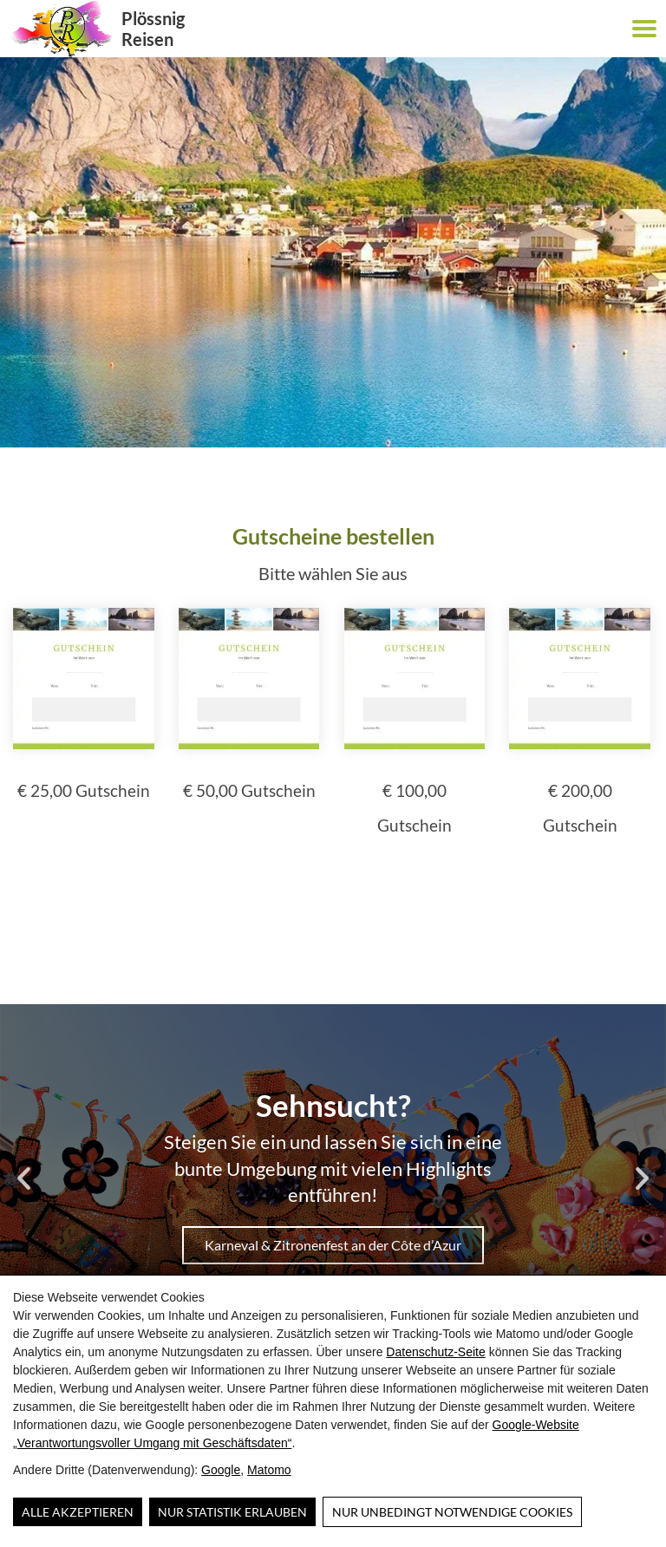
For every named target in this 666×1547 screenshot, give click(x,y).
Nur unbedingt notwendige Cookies (452, 1512)
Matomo (269, 1470)
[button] (644, 29)
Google (220, 1470)
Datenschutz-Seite (435, 1352)
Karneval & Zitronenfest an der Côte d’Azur (333, 1245)
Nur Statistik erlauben (232, 1512)
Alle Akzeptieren (78, 1512)
